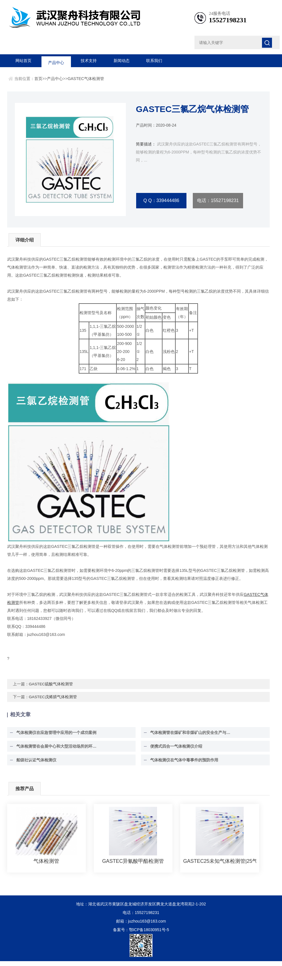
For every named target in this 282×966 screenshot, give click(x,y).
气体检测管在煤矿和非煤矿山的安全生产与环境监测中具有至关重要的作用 (191, 737)
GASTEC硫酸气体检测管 (51, 688)
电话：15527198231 (218, 200)
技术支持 (89, 60)
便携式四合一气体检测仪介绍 (173, 751)
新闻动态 (122, 60)
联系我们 (154, 60)
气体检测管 (46, 866)
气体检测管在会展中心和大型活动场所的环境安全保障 (57, 751)
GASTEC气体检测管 (85, 78)
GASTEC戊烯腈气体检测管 (53, 701)
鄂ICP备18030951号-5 (149, 934)
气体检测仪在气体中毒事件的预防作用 (181, 765)
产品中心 (56, 60)
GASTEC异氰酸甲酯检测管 (133, 866)
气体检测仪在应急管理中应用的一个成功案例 (53, 737)
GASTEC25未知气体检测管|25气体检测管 (219, 866)
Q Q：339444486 (161, 200)
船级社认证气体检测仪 (33, 765)
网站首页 (23, 60)
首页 (38, 78)
